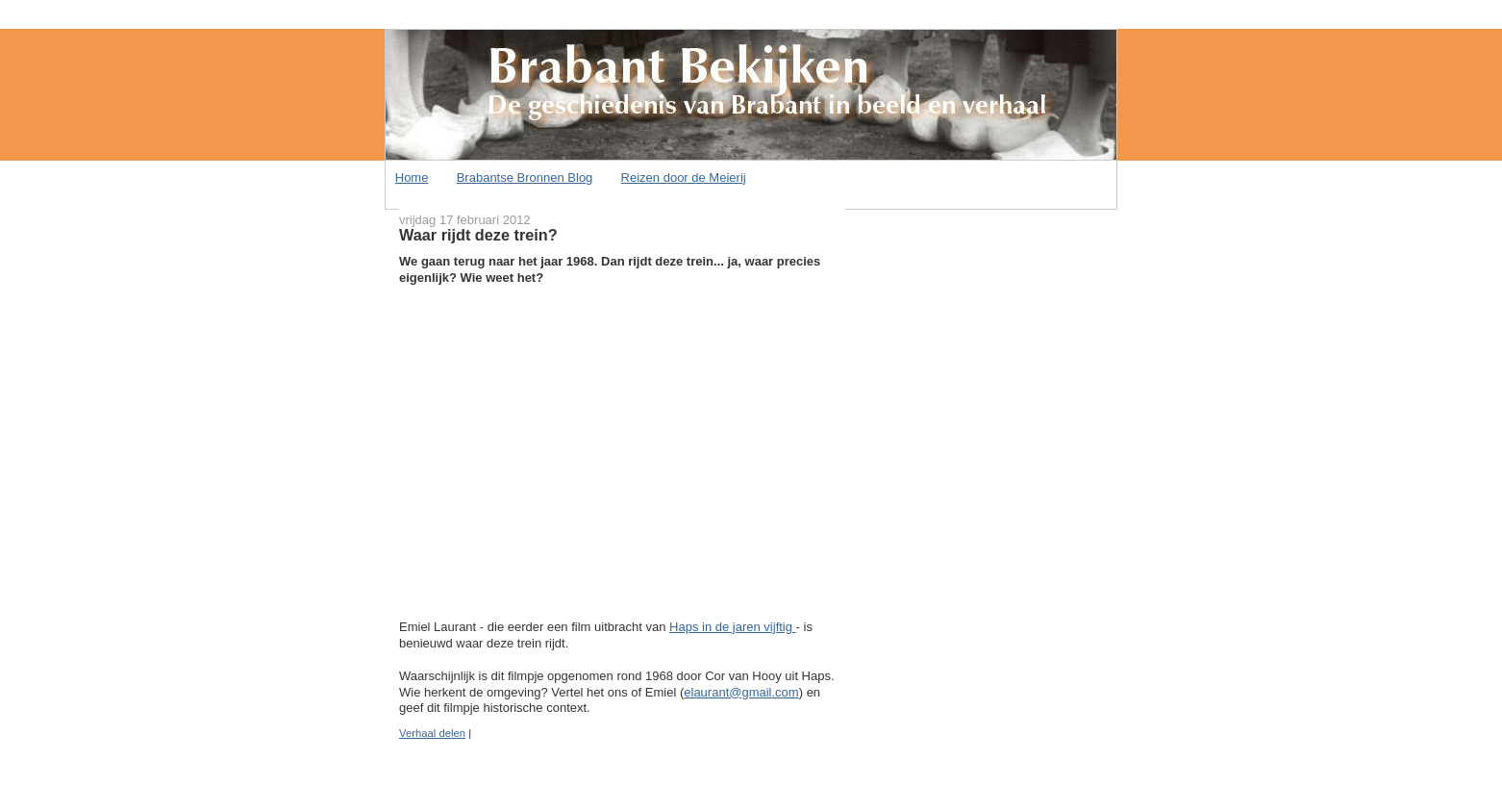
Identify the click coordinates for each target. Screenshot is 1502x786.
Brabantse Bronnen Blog (525, 177)
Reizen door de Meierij (683, 177)
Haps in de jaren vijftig (732, 627)
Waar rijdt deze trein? (478, 234)
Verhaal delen (432, 733)
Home (412, 177)
